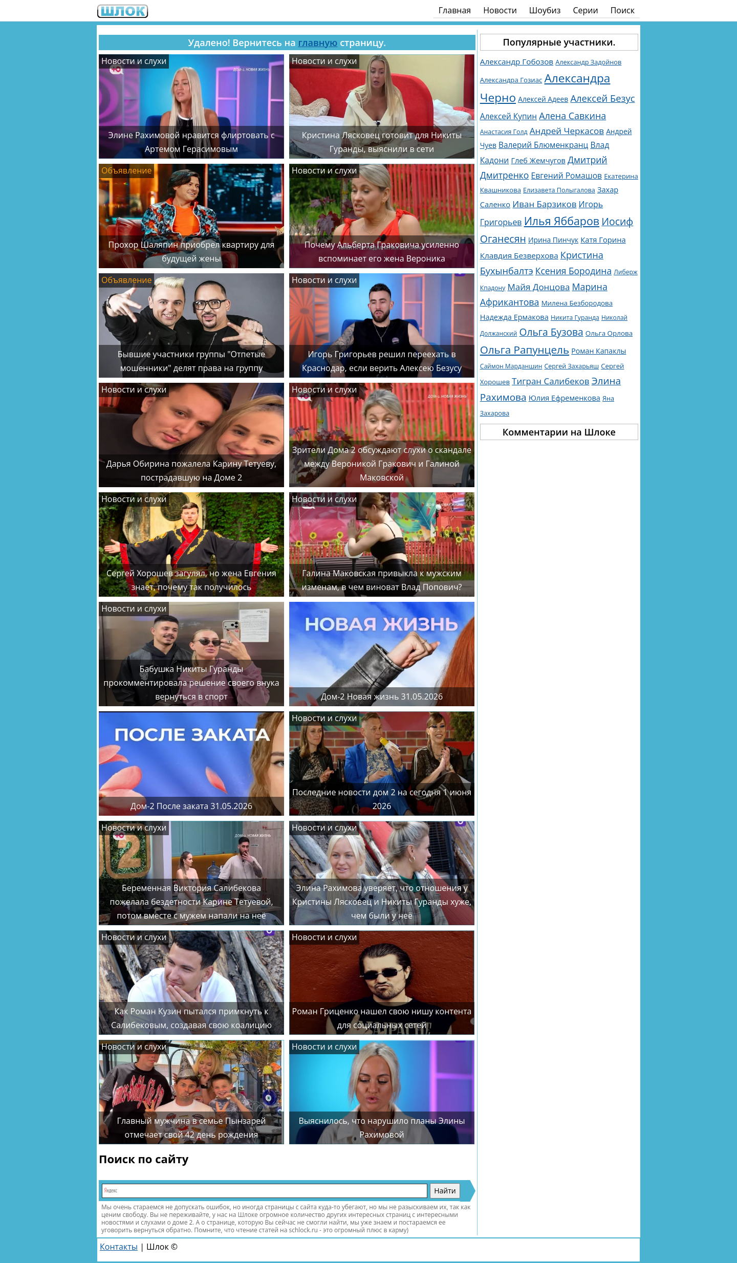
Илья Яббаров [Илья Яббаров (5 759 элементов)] (561, 220)
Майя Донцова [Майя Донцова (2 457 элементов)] (539, 287)
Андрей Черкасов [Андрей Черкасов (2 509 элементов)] (567, 131)
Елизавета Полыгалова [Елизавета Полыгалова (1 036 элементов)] (559, 190)
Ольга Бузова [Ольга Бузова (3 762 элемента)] (551, 332)
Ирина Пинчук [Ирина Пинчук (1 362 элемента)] (553, 240)
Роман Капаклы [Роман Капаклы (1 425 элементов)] (598, 351)
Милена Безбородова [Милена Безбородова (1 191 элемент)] (577, 303)
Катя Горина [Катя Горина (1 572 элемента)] (602, 239)
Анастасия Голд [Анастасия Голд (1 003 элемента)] (504, 131)
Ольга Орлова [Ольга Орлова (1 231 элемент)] (609, 333)
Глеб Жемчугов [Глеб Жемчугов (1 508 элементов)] (538, 160)
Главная (455, 10)
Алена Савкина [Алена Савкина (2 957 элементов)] (572, 116)
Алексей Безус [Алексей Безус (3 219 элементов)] (602, 98)
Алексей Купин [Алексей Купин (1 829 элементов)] (508, 116)
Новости (500, 10)
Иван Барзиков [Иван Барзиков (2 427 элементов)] (544, 204)
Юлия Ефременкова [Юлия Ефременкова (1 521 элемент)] (564, 398)
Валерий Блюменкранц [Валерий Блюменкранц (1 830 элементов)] (543, 145)
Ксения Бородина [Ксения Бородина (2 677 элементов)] (573, 271)
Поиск (623, 10)
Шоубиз (545, 10)
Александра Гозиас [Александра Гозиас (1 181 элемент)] (511, 79)
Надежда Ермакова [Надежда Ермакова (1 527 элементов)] (514, 317)
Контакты (119, 1246)
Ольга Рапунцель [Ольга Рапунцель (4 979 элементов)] (524, 349)
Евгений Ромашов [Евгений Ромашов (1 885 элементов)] (566, 175)
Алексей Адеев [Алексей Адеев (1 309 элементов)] (543, 99)
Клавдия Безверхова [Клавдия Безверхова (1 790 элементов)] (519, 255)
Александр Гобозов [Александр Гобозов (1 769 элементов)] (516, 61)
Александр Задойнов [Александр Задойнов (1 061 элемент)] (588, 62)
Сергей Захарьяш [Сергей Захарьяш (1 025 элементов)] (571, 366)
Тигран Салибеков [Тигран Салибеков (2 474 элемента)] (550, 381)
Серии (585, 10)
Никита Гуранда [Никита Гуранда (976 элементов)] (575, 317)
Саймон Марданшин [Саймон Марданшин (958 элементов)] (511, 366)
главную (317, 42)
